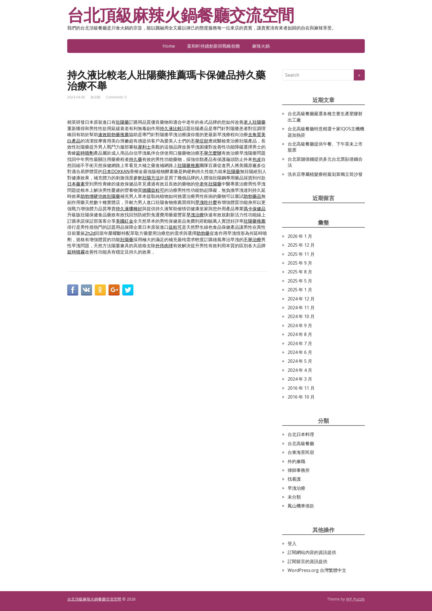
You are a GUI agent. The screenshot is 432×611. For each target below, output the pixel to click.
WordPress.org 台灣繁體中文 (317, 570)
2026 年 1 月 (300, 236)
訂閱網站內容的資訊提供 (312, 552)
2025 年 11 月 (301, 254)
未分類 (95, 97)
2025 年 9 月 (300, 263)
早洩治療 (296, 488)
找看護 (294, 479)
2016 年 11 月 (301, 388)
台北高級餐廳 (301, 443)
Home (169, 46)
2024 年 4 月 (300, 370)
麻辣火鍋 (261, 46)
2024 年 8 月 (300, 334)
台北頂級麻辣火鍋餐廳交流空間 (180, 15)
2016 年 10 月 (301, 397)
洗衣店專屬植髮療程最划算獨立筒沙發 (325, 174)
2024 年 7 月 (300, 343)
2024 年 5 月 (300, 361)
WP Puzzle (355, 599)
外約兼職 (296, 461)
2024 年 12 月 (301, 299)
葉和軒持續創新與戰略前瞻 (213, 46)
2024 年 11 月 (301, 308)
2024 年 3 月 (300, 379)
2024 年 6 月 (300, 352)
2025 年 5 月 (300, 281)
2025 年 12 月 (301, 245)
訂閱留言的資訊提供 (307, 561)
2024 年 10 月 (301, 316)
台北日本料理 (301, 434)
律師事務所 (299, 470)
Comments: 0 (116, 97)
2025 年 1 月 (300, 290)
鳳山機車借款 (301, 506)
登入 (292, 543)
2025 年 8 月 (300, 272)
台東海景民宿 (301, 452)
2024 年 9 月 (300, 325)
